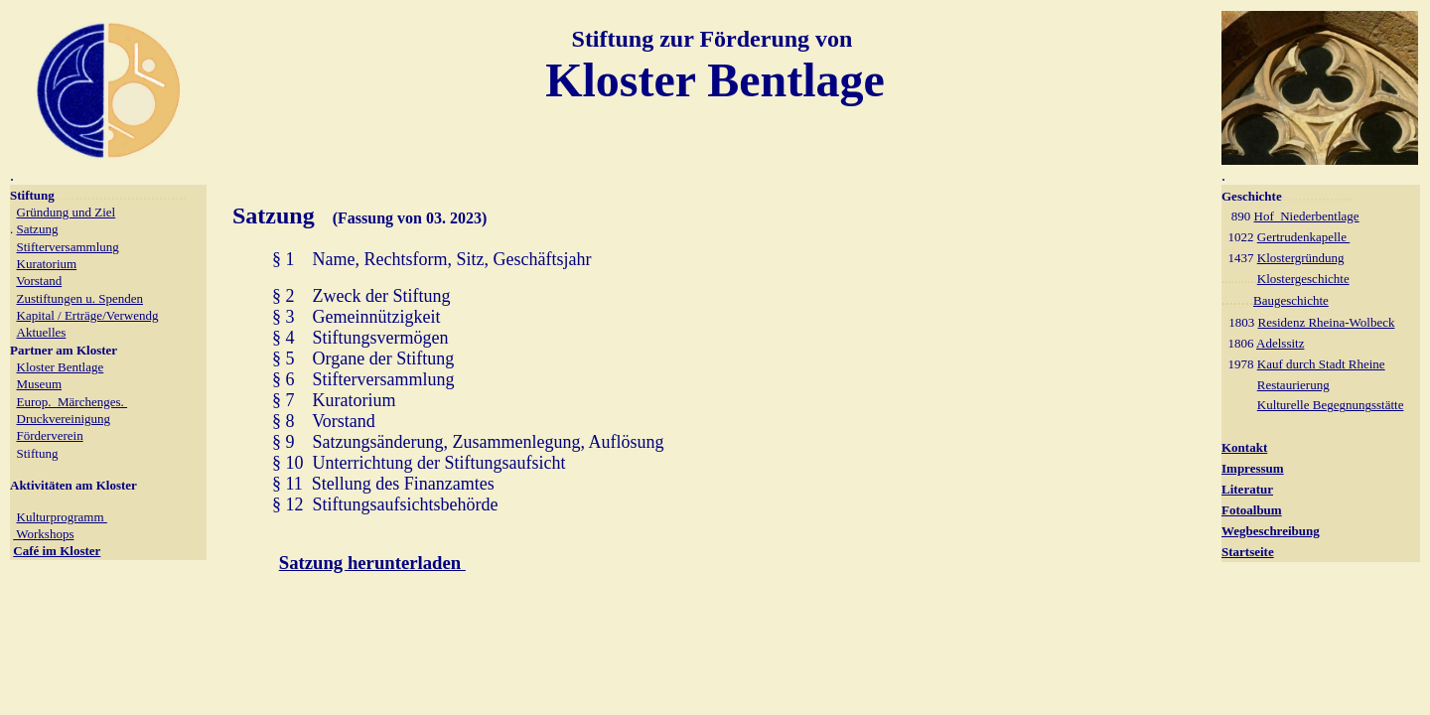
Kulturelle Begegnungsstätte (1330, 404)
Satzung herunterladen (372, 562)
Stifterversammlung (68, 246)
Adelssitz (1280, 343)
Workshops (43, 533)
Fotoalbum (1251, 509)
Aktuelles (42, 332)
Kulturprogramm (62, 516)
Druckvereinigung (64, 418)
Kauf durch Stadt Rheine (1321, 364)
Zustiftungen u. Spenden (80, 298)
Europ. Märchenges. (72, 401)
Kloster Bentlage (60, 366)
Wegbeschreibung (1270, 530)
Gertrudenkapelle (1303, 236)
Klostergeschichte (1303, 278)
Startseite (1247, 551)
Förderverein (50, 435)
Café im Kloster (56, 550)
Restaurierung (1293, 384)
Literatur (1247, 489)
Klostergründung (1301, 257)
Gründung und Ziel (66, 212)
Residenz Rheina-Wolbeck (1326, 322)
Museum (40, 383)
